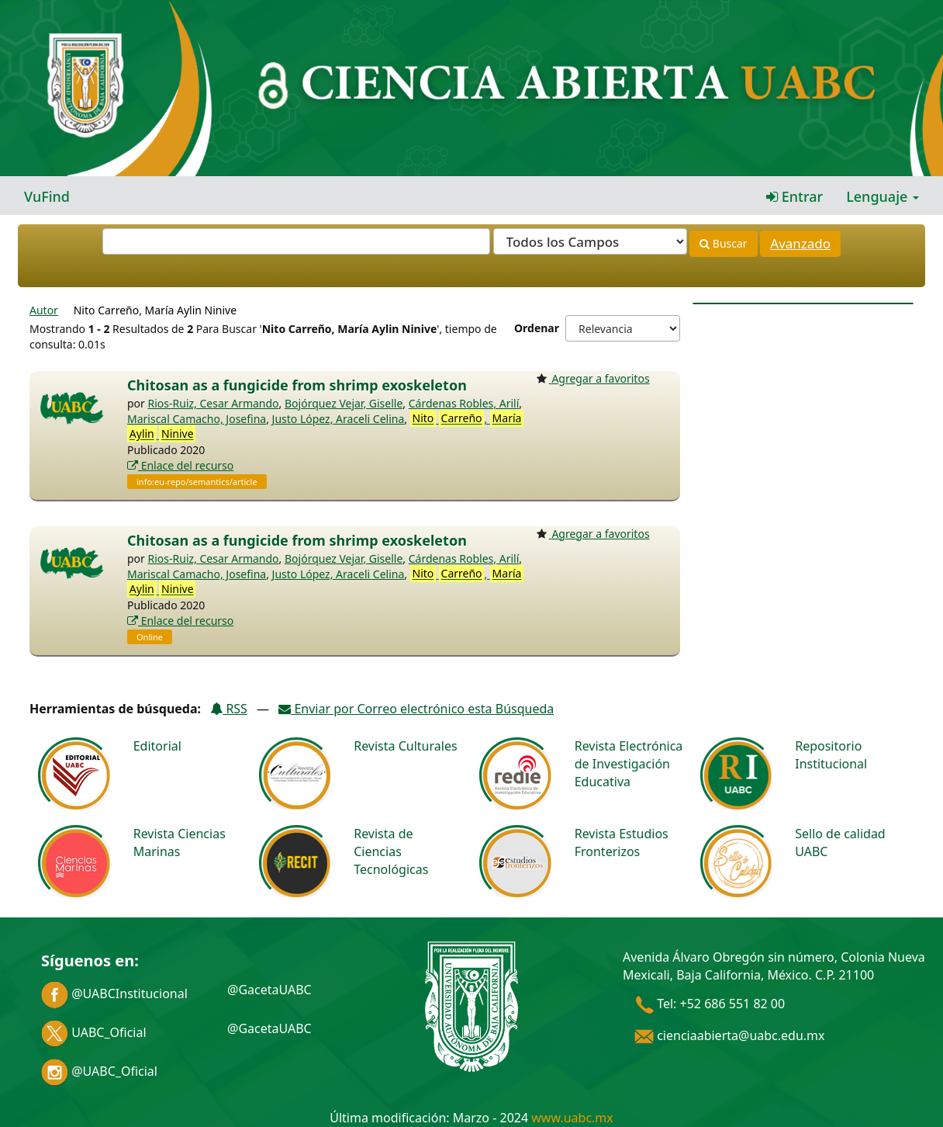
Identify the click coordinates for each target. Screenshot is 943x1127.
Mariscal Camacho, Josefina (196, 418)
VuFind (47, 196)
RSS (228, 708)
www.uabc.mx (572, 1117)
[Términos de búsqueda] (296, 241)
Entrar (794, 196)
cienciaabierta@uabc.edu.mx (729, 1035)
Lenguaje (882, 196)
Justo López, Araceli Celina (338, 418)
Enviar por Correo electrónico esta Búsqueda (416, 708)
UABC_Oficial (94, 1032)
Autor (43, 310)
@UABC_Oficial (99, 1071)
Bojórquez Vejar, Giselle (343, 403)
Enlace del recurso (180, 465)
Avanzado (800, 243)
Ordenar (536, 328)
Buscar (723, 243)
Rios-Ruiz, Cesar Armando (213, 403)
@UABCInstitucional (114, 993)
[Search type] (590, 241)
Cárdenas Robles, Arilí (464, 403)
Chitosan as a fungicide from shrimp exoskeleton (297, 385)
